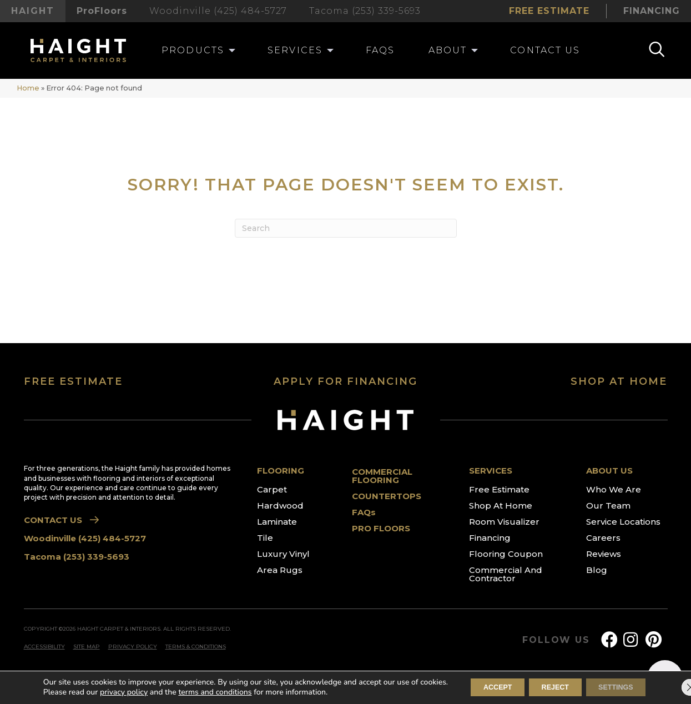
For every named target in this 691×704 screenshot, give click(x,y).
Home (28, 88)
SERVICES (490, 470)
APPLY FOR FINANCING (345, 381)
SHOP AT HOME (619, 381)
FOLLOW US (555, 640)
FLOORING (280, 470)
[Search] (346, 228)
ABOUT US (609, 470)
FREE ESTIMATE (73, 381)
